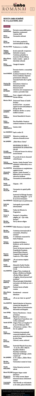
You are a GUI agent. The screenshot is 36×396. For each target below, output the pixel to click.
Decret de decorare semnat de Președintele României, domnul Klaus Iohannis (22, 250)
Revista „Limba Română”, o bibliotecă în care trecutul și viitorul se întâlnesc (21, 174)
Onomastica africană (19, 36)
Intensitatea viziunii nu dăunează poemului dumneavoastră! (20, 86)
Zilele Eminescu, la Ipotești (21, 227)
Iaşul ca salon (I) (18, 132)
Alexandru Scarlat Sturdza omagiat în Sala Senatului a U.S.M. (21, 267)
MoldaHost (27, 395)
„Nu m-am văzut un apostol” (22, 298)
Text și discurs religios (20, 221)
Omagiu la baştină (18, 64)
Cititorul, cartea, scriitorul (21, 340)
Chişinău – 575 (17, 184)
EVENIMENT (7, 26)
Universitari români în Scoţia (22, 362)
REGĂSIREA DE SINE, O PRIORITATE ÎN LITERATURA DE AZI (22, 147)
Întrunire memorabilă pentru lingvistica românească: (22, 32)
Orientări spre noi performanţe (22, 201)
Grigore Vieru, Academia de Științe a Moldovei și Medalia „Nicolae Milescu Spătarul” (22, 273)
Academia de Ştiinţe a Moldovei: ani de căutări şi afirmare (21, 244)
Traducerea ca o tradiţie (20, 47)
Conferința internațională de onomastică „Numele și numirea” (22, 233)
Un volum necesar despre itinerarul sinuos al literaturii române (22, 379)
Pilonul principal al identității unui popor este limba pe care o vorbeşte (22, 283)
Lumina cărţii (17, 127)
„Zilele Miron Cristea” (20, 142)
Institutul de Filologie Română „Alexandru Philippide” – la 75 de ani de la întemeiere (22, 197)
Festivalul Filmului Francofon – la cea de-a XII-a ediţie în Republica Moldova (22, 348)
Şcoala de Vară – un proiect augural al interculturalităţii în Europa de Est (22, 107)
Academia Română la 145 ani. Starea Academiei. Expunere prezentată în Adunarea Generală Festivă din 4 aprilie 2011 (22, 78)
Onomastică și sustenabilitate (22, 178)
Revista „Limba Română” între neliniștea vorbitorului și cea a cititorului (22, 164)
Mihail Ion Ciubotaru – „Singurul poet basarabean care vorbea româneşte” (22, 319)
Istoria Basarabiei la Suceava (21, 116)
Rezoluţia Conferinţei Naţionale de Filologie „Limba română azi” (22, 354)
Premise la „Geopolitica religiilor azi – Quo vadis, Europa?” (20, 217)
